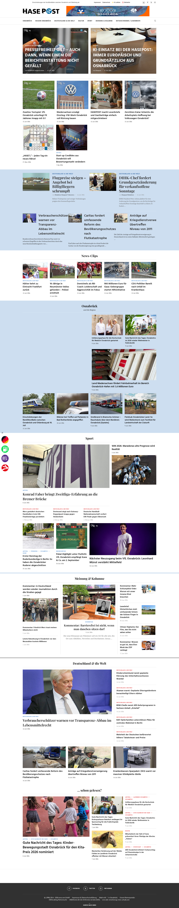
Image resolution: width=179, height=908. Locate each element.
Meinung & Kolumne (104, 21)
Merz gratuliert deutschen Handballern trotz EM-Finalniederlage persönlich (33, 514)
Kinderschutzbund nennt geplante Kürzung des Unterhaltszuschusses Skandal (132, 676)
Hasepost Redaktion (128, 195)
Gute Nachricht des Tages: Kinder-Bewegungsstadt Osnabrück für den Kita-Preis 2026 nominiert (54, 847)
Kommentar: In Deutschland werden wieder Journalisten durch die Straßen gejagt (40, 589)
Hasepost (98, 70)
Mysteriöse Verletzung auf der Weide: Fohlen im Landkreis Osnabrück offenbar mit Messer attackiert (107, 854)
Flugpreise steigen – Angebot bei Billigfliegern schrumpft (69, 184)
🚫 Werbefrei (126, 2)
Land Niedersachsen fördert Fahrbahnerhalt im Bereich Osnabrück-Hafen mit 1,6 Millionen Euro (120, 385)
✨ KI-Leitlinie (116, 2)
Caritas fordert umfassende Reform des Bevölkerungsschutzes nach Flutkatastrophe (100, 227)
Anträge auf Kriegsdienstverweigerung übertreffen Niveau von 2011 (148, 222)
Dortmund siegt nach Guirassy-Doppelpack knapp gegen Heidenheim (66, 514)
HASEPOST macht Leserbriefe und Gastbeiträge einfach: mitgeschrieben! (105, 115)
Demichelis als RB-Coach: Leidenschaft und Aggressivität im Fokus (89, 287)
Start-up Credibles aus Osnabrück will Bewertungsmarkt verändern (70, 159)
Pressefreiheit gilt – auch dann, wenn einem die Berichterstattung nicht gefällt (52, 58)
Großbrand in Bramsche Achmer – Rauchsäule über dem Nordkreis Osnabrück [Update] (106, 419)
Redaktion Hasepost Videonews (64, 195)
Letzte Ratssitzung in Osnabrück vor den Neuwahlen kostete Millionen (39, 640)
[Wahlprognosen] (5, 440)
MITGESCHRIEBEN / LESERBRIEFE (128, 21)
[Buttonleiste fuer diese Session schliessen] (2, 433)
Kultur (81, 21)
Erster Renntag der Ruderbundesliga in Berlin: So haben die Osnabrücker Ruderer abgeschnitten (37, 560)
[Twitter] (151, 2)
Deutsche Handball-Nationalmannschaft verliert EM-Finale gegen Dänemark (95, 514)
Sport (89, 21)
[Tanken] (5, 449)
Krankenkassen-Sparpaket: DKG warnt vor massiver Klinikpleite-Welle (134, 772)
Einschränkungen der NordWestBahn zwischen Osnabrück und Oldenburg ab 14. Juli (37, 421)
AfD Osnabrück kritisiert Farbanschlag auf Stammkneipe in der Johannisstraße (140, 852)
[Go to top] (89, 905)
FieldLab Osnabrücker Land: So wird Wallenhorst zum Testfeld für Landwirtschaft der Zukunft (140, 419)
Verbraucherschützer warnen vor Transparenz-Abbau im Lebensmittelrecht (53, 224)
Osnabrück (27, 21)
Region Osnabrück (43, 21)
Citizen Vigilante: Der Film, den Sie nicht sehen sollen (129, 630)
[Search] (155, 21)
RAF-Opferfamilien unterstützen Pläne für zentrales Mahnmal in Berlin (135, 721)
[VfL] (5, 458)
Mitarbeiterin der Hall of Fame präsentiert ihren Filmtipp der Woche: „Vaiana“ (140, 836)
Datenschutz (106, 2)
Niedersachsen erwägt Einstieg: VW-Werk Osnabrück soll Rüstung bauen (72, 115)
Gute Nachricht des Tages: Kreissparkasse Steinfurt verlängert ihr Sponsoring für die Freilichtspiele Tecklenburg (107, 821)
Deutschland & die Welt (64, 21)
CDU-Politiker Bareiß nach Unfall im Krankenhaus (141, 287)
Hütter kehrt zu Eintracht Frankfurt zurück (32, 287)
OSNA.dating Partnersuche (58, 900)
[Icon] (35, 270)
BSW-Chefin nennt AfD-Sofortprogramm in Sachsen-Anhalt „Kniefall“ (135, 707)
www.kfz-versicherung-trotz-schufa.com (115, 900)
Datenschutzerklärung (89, 897)
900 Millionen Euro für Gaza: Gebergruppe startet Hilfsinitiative (115, 287)
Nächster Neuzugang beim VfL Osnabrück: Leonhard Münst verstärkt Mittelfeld (121, 560)
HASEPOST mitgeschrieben (36, 70)
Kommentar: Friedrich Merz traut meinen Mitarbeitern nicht (40, 629)
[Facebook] (147, 2)
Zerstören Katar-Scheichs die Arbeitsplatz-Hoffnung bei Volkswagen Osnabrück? (139, 115)
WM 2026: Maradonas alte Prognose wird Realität (133, 447)
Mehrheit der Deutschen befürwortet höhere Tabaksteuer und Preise (133, 736)
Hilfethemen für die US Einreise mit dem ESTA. (84, 900)
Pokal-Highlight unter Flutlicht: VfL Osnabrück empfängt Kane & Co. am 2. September (71, 557)
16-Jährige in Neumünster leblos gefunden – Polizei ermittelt (59, 288)
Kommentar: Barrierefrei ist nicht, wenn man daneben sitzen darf (89, 627)
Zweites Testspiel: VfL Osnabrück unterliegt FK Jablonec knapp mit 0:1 (35, 115)
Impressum (97, 2)
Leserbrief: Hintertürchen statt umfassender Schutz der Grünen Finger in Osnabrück (129, 612)
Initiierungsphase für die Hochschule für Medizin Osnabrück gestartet (106, 339)
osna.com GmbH (64, 897)
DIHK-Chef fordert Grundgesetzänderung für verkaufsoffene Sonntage (138, 184)
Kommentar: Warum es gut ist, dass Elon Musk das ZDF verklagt (129, 646)
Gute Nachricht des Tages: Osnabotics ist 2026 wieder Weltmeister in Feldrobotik (140, 341)
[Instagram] (155, 2)
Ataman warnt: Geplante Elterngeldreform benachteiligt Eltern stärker (136, 692)
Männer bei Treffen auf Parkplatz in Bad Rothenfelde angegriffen (72, 418)
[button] (28, 2)
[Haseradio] (5, 468)
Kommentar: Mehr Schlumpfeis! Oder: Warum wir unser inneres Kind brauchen (128, 591)
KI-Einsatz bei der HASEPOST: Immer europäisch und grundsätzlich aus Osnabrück (123, 58)
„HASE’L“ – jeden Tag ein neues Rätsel (35, 157)
